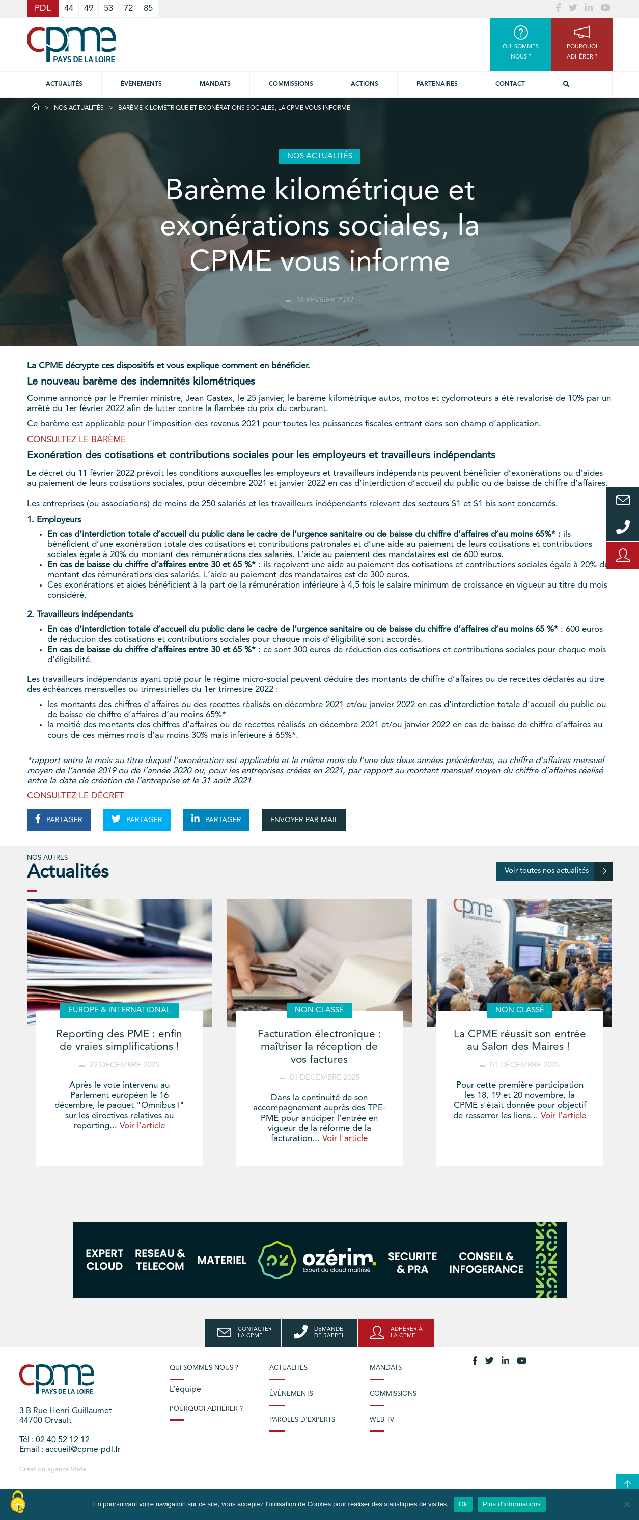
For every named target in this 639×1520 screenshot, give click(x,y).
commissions (291, 84)
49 (88, 8)
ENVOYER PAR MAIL (304, 820)
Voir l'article (142, 1126)
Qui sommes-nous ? (204, 1368)
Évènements (141, 84)
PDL (43, 8)
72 (128, 8)
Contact (510, 84)
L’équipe (185, 1390)
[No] (626, 1504)
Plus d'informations (512, 1504)
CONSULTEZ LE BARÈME (76, 439)
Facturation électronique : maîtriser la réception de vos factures (319, 1047)
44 (68, 8)
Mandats (215, 84)
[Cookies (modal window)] (18, 1502)
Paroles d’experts (302, 1420)
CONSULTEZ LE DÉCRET (75, 796)
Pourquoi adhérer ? (206, 1409)
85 (148, 8)
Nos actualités (79, 108)
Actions (364, 84)
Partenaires (437, 84)
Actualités (64, 84)
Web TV (382, 1420)
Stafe (78, 1469)
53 (108, 8)
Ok (463, 1504)
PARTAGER (58, 819)
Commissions (393, 1394)
